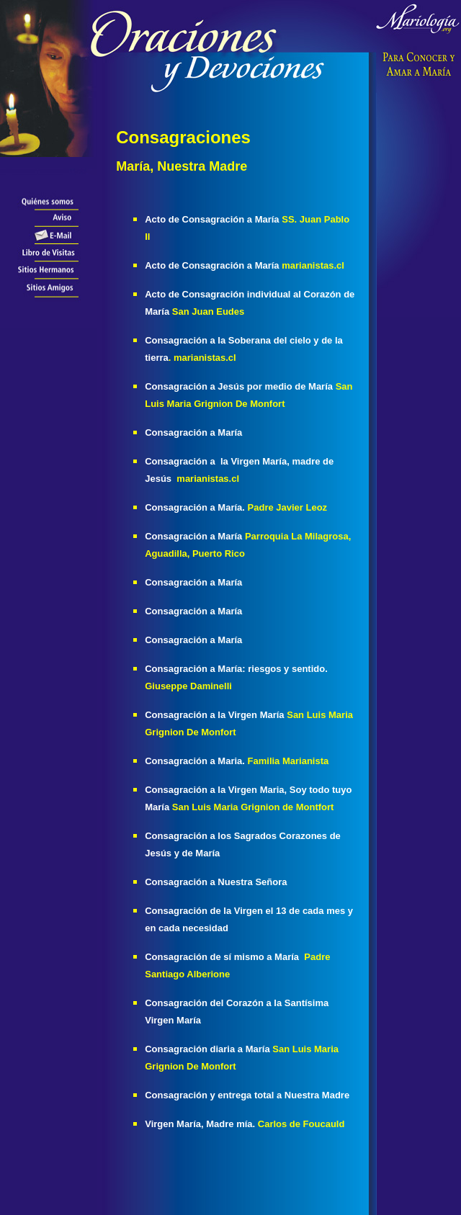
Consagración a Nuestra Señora (216, 881)
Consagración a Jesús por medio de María (239, 386)
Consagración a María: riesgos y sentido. (236, 668)
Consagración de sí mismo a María (222, 956)
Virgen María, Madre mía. (201, 1123)
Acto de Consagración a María (212, 219)
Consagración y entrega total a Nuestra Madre (247, 1095)
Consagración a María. (195, 507)
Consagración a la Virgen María (216, 714)
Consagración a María (195, 611)
